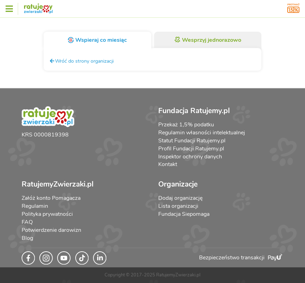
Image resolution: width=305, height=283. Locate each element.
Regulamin (35, 206)
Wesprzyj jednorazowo (207, 40)
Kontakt (167, 164)
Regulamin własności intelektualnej (201, 132)
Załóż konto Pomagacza (51, 198)
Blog (27, 238)
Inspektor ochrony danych (190, 156)
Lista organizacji (178, 206)
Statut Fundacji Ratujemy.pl (192, 140)
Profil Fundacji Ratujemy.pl (191, 148)
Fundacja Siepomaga (183, 214)
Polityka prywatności (47, 214)
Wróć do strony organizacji (81, 60)
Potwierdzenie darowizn (51, 230)
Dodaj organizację (180, 198)
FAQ (27, 222)
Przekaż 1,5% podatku (186, 124)
